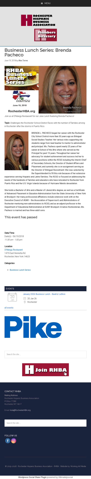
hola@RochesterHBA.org (20, 410)
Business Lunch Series (20, 270)
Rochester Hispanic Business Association (45, 20)
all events (9, 307)
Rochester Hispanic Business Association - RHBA (38, 466)
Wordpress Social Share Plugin (32, 477)
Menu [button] (47, 3)
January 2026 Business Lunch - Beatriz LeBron (44, 294)
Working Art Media (78, 466)
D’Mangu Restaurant (14, 250)
